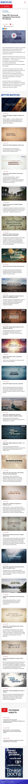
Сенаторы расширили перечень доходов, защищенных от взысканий (13, 741)
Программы (5, 11)
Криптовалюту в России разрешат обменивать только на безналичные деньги (12, 731)
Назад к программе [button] (6, 12)
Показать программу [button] (18, 6)
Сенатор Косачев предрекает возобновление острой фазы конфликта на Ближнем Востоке (14, 721)
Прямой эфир (5, 6)
